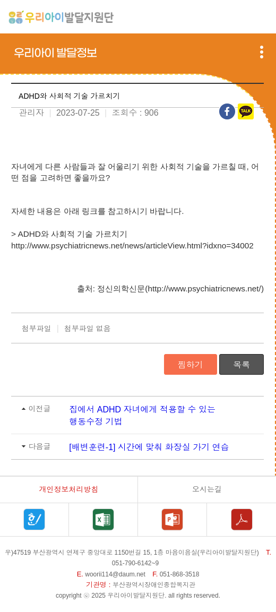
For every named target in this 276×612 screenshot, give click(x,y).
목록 (241, 364)
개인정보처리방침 (69, 489)
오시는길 (207, 489)
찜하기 (190, 364)
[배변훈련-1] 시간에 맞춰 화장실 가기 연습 (149, 447)
